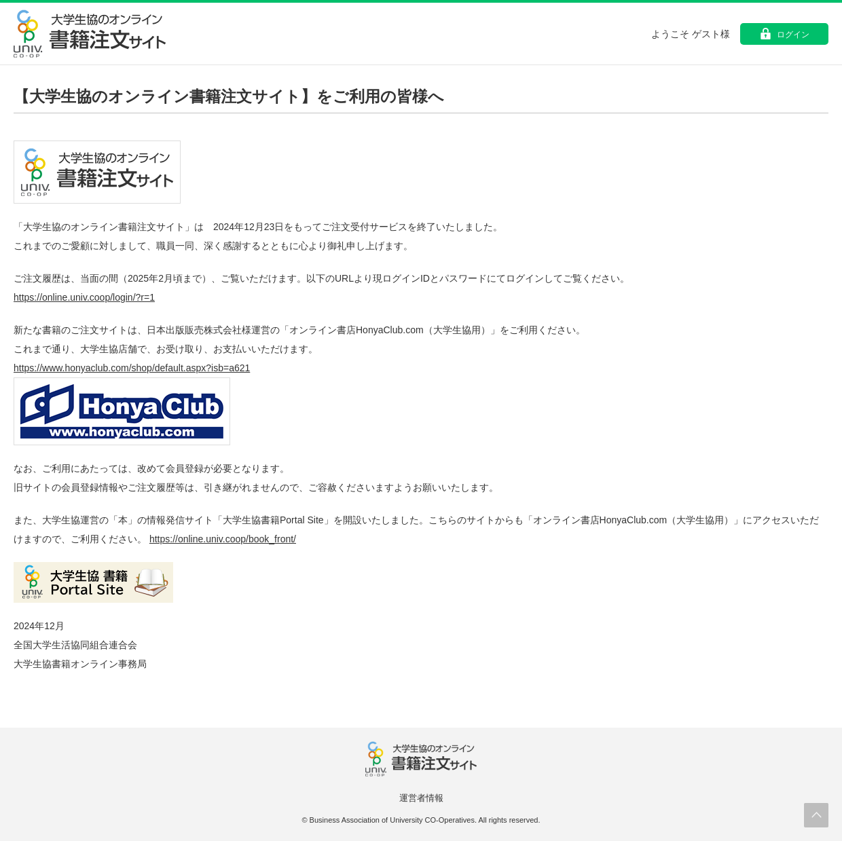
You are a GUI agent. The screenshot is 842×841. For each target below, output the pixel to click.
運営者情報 (421, 798)
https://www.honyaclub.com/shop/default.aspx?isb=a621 (132, 367)
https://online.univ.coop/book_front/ (222, 539)
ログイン (793, 34)
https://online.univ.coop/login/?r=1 (84, 297)
